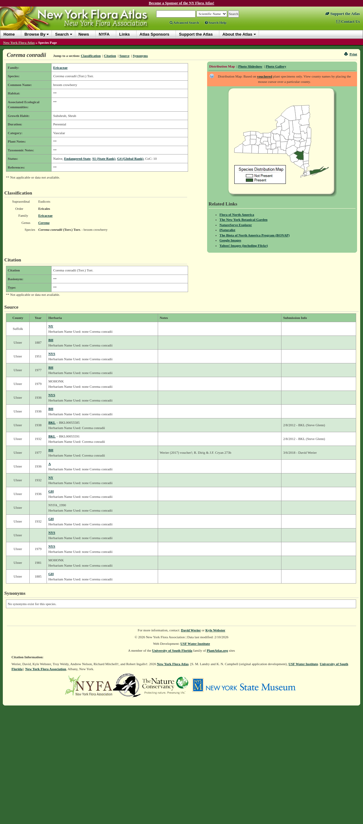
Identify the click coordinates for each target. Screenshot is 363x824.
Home (9, 34)
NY (50, 326)
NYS (51, 354)
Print (350, 54)
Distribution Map (222, 66)
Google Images (230, 240)
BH (50, 340)
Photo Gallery (276, 66)
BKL (52, 422)
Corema (43, 223)
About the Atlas (237, 34)
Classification (91, 56)
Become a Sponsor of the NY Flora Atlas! (181, 3)
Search (61, 34)
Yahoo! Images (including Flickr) (244, 245)
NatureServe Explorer (236, 225)
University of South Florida (172, 650)
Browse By (34, 34)
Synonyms (140, 56)
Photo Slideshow (250, 66)
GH (51, 491)
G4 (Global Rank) (130, 158)
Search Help (215, 22)
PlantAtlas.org (217, 650)
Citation (110, 56)
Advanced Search (184, 22)
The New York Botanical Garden (244, 219)
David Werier (191, 630)
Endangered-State (77, 158)
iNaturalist (228, 230)
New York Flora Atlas (19, 42)
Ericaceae (60, 67)
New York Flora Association (45, 669)
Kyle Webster (216, 630)
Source (124, 56)
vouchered (264, 76)
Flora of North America (237, 214)
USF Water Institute (195, 643)
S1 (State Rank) (103, 158)
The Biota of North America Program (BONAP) (255, 235)
